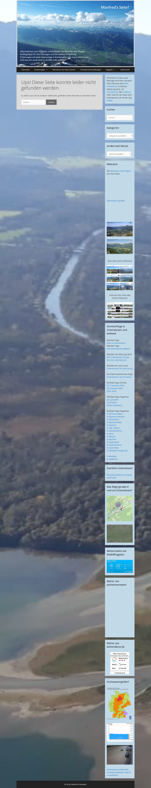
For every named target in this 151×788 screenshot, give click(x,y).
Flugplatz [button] (112, 69)
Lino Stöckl (111, 402)
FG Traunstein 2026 (115, 385)
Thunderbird (112, 92)
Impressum (125, 69)
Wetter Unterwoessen (119, 653)
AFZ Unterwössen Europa (118, 357)
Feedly (109, 100)
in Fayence (111, 425)
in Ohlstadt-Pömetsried (117, 450)
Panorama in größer (116, 200)
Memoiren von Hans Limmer (63, 69)
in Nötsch (111, 436)
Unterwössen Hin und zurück (120, 368)
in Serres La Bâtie (114, 414)
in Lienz (110, 433)
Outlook (126, 92)
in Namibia (111, 456)
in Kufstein (111, 439)
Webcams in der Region (120, 171)
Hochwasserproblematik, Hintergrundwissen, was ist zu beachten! (119, 772)
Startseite (25, 69)
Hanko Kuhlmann (114, 405)
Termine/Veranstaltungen (90, 69)
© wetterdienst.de (119, 673)
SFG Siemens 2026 (115, 388)
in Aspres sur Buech (115, 416)
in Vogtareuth (113, 442)
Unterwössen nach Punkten (119, 377)
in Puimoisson (113, 419)
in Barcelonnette (114, 422)
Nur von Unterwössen (116, 360)
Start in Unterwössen (116, 343)
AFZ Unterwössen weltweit (118, 348)
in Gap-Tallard (113, 428)
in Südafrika (112, 459)
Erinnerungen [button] (42, 69)
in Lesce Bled (112, 447)
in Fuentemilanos (114, 431)
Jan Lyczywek (112, 399)
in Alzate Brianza (114, 445)
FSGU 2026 (111, 391)
